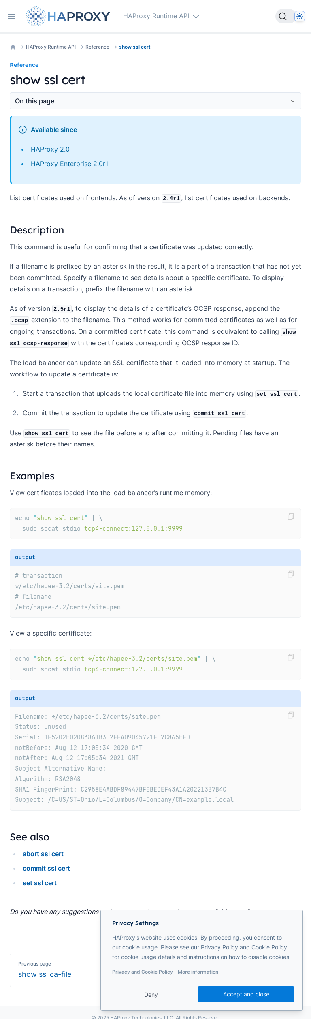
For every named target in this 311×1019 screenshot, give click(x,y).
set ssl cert (40, 883)
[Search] (285, 16)
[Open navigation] (11, 16)
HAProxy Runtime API (51, 47)
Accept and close (246, 994)
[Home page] (69, 16)
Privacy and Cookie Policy (142, 972)
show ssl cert (135, 47)
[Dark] (300, 16)
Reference (97, 47)
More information (198, 972)
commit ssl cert (46, 868)
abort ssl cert (43, 854)
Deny (151, 994)
